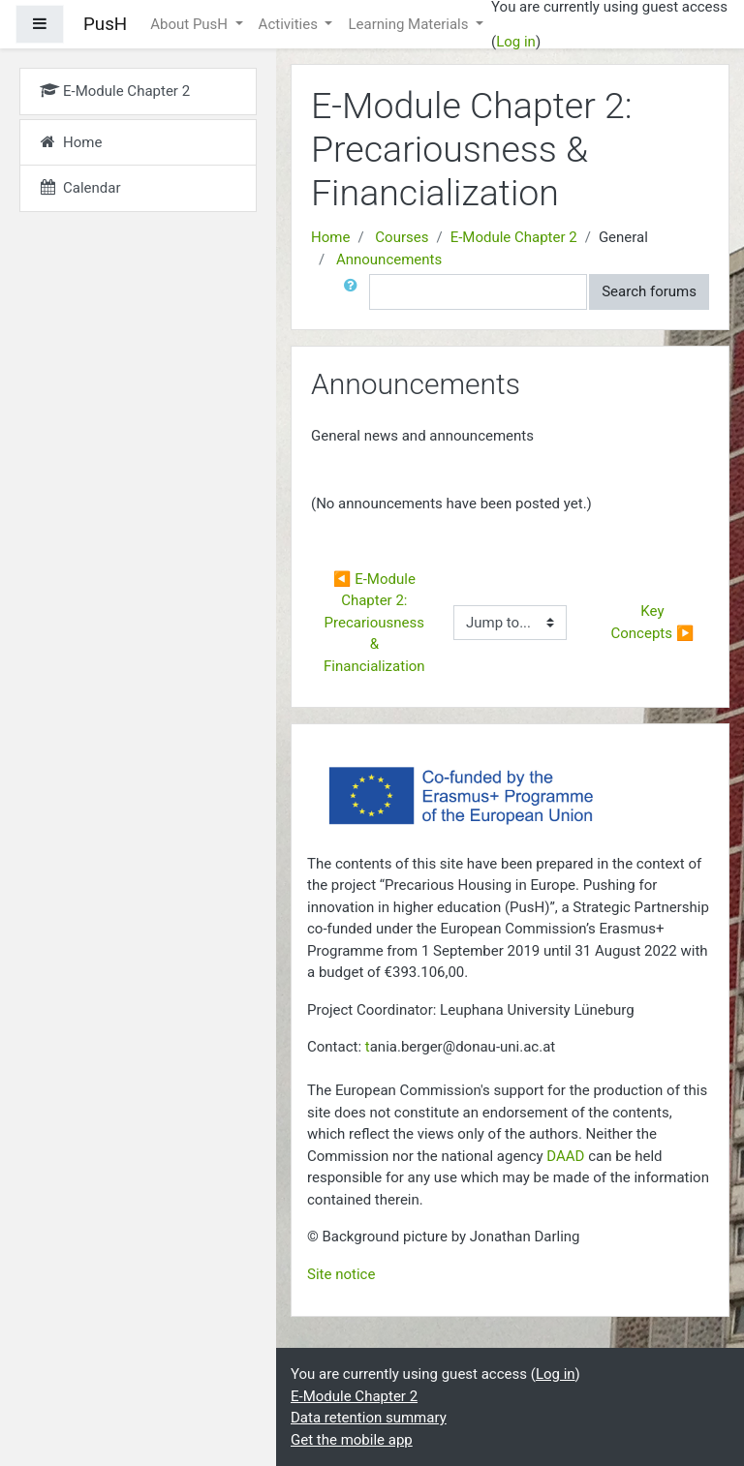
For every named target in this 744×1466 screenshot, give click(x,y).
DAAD (565, 1156)
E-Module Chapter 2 (513, 237)
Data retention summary (369, 1417)
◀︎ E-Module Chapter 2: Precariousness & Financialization (376, 622)
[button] (354, 292)
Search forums (649, 291)
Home (330, 237)
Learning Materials (410, 24)
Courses (401, 237)
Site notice (341, 1274)
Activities (290, 24)
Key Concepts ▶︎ (653, 622)
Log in (516, 41)
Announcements (389, 259)
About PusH (191, 24)
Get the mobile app (352, 1440)
